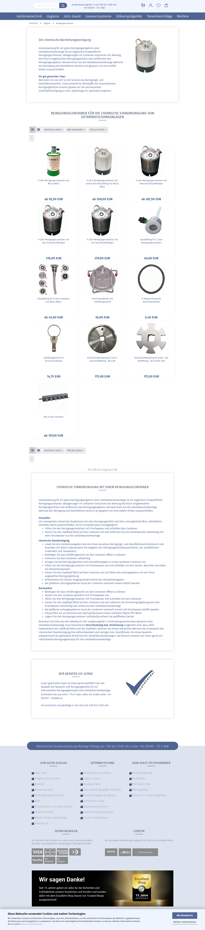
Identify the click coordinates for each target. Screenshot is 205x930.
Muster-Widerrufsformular (51, 817)
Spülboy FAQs (92, 784)
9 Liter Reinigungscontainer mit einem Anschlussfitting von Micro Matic (102, 183)
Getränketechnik (29, 16)
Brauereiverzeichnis (96, 806)
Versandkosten (44, 789)
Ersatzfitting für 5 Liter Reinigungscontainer (151, 241)
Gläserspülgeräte (129, 16)
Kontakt (39, 784)
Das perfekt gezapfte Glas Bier (102, 789)
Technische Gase (94, 801)
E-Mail (71, 694)
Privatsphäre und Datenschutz (53, 806)
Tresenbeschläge (159, 16)
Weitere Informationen (185, 922)
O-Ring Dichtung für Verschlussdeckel (151, 300)
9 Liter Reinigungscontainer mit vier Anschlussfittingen (102, 241)
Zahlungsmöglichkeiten (49, 795)
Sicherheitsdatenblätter (99, 812)
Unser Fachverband (96, 817)
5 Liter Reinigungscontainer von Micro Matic (53, 182)
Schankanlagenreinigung (99, 795)
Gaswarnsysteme (98, 16)
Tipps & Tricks (92, 778)
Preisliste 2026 (141, 784)
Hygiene (53, 16)
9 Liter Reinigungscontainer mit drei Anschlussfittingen (53, 241)
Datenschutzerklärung (31, 924)
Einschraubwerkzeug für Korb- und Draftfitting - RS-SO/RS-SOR (151, 359)
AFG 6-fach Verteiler (54, 417)
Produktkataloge (142, 773)
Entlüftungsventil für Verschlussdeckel (53, 359)
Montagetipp (140, 789)
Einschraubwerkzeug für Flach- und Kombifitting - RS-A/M (102, 359)
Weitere (183, 16)
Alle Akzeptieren (185, 915)
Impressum (41, 823)
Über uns (40, 773)
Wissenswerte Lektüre (97, 773)
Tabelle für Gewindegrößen (149, 795)
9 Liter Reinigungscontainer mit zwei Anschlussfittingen (151, 182)
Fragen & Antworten (47, 778)
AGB (37, 801)
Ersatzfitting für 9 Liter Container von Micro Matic (53, 300)
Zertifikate (138, 778)
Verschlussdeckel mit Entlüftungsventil (102, 300)
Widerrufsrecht (44, 812)
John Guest (72, 16)
